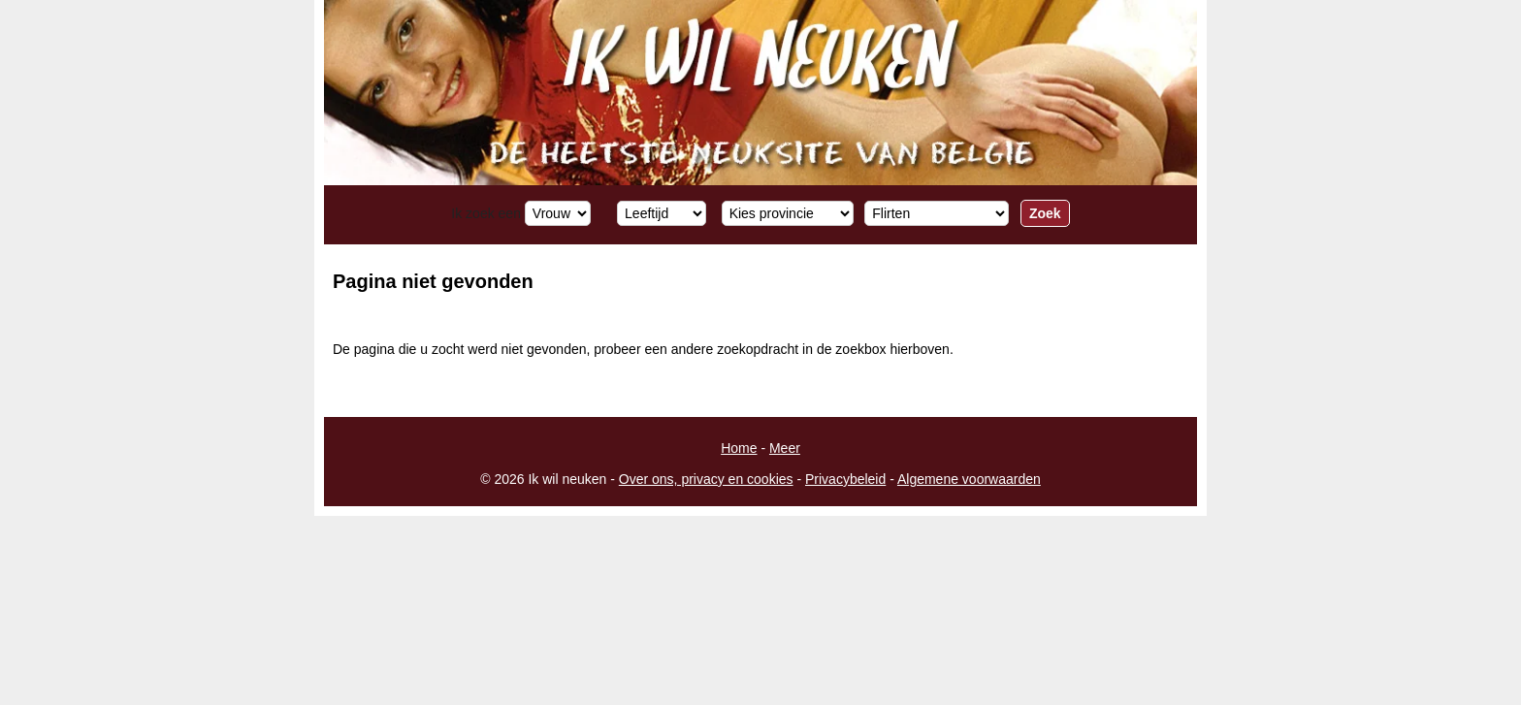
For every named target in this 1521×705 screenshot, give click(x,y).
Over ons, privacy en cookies (706, 479)
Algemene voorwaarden (969, 479)
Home (739, 448)
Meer (784, 448)
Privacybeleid (845, 479)
